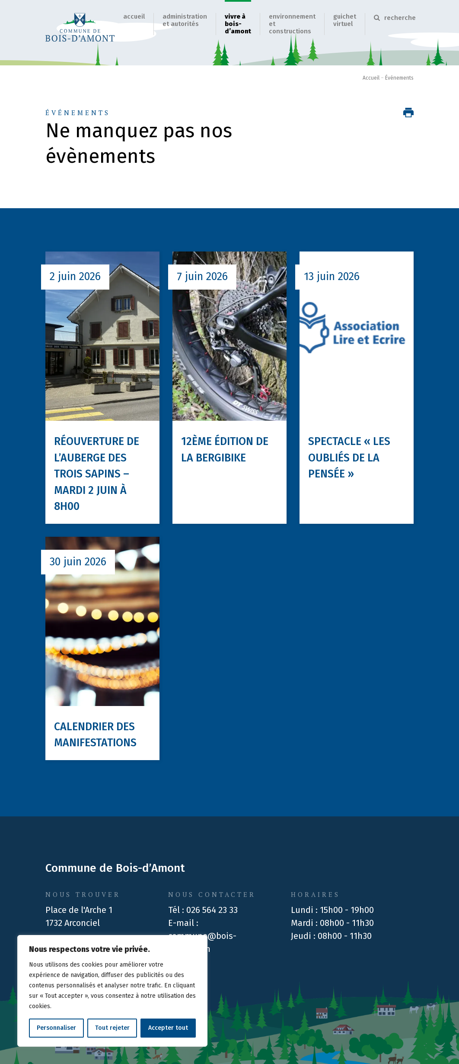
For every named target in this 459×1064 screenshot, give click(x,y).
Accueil (134, 16)
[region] (112, 991)
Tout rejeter (112, 1028)
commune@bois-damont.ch (202, 942)
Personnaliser (56, 1028)
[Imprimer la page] (408, 112)
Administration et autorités (185, 20)
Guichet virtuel (344, 20)
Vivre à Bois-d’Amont (238, 24)
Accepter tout (168, 1028)
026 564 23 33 (212, 910)
